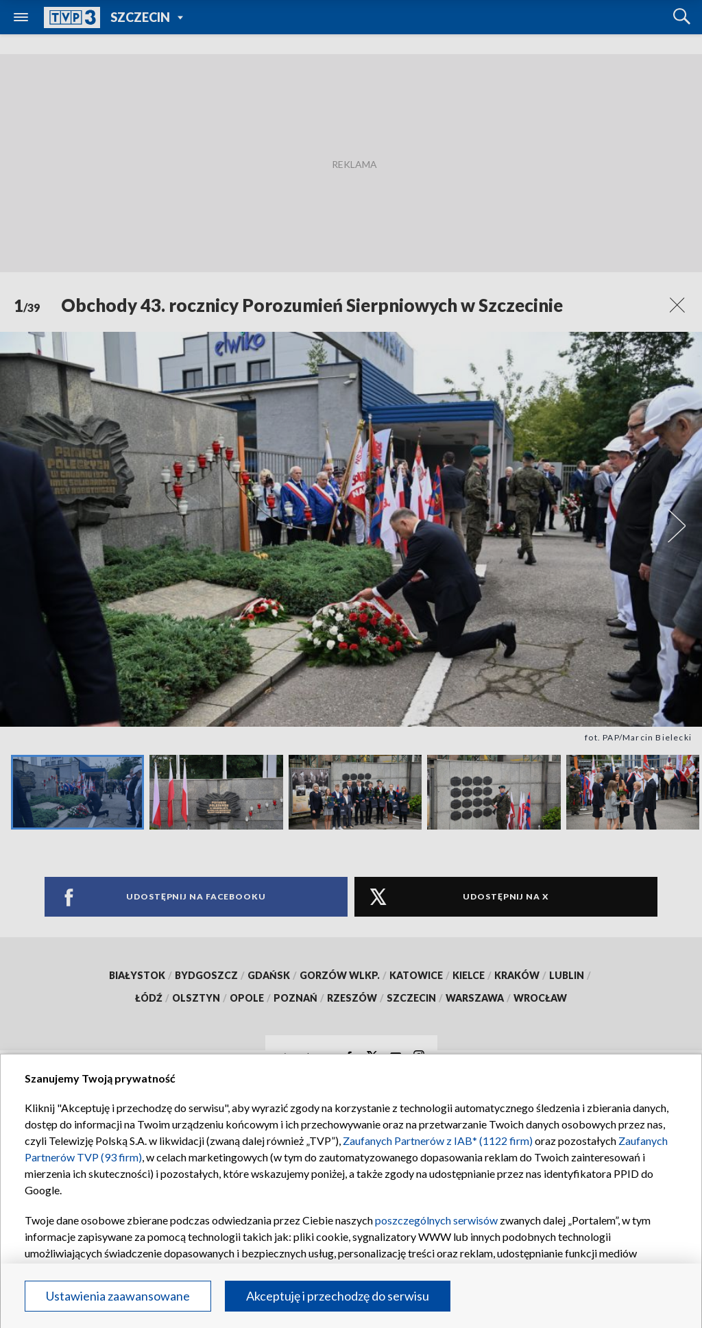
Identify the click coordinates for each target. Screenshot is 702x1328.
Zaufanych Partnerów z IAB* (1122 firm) (438, 1140)
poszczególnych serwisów (436, 1220)
